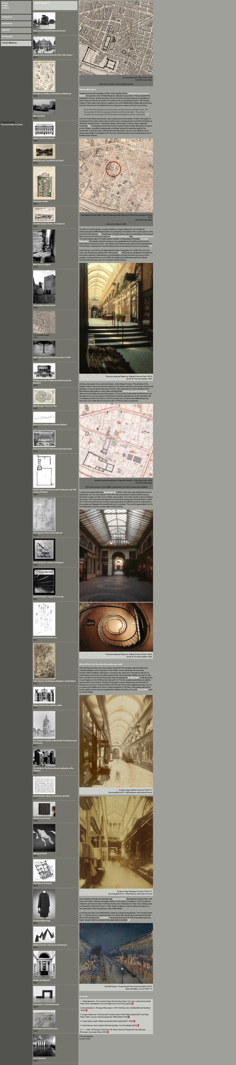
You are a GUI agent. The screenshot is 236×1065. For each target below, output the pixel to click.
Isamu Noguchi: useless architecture (48, 562)
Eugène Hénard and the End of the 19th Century (52, 55)
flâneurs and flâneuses (119, 236)
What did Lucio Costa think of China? (48, 161)
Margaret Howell (40, 853)
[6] (129, 920)
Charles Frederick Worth (143, 236)
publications (7, 23)
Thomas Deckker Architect (12, 125)
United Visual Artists (41, 818)
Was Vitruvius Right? (42, 264)
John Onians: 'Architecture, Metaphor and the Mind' (54, 681)
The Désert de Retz (40, 201)
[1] (147, 114)
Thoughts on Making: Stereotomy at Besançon (52, 94)
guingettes (104, 918)
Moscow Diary (39, 116)
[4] (151, 246)
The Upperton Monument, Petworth (47, 533)
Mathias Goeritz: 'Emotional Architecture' (50, 945)
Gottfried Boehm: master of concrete (48, 597)
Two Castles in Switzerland (44, 305)
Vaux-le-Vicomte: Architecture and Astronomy (52, 449)
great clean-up (110, 492)
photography (7, 36)
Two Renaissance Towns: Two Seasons (49, 224)
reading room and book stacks (135, 391)
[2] (89, 126)
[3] (99, 234)
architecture (7, 17)
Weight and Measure (41, 980)
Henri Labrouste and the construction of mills (52, 357)
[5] (120, 253)
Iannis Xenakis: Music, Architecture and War (51, 796)
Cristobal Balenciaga (41, 921)
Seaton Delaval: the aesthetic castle (47, 705)
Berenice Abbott (119, 899)
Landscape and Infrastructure (45, 1029)
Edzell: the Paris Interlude (43, 138)
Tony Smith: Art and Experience (46, 1004)
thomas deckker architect (5, 5)
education (6, 30)
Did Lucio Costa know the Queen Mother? (50, 425)
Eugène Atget (133, 678)
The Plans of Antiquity (42, 883)
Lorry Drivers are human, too (45, 637)
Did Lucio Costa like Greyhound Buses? (49, 31)
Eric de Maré (143, 690)
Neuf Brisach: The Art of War (45, 406)
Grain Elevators (39, 1058)
